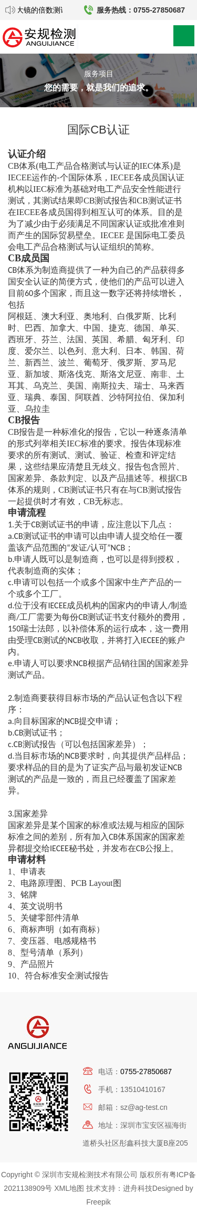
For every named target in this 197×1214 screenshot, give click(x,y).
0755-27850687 (146, 1071)
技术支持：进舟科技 (119, 1188)
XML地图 (69, 1188)
